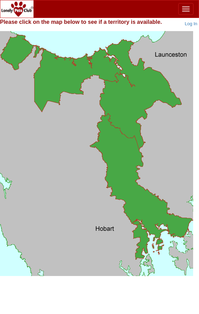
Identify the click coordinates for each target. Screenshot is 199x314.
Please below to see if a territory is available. (81, 22)
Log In (191, 23)
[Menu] (185, 9)
